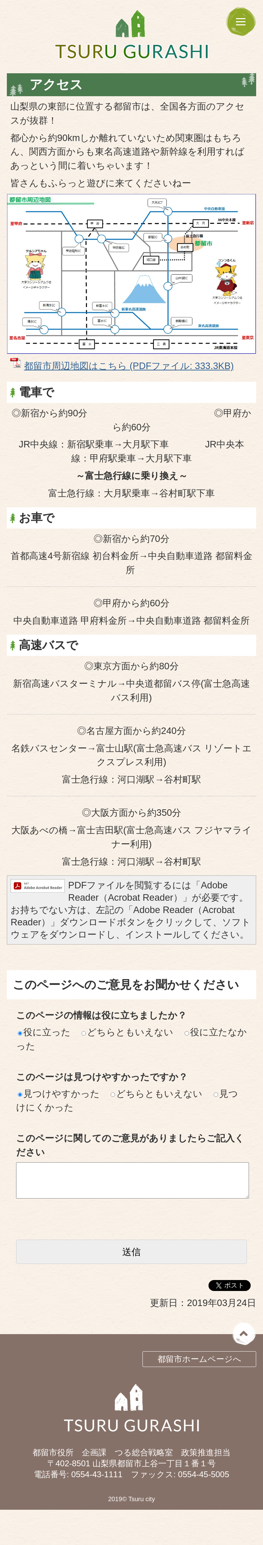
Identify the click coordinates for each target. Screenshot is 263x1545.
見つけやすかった (59, 1093)
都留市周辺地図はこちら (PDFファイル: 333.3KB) (129, 365)
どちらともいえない (127, 1032)
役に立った (44, 1032)
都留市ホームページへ (199, 1359)
